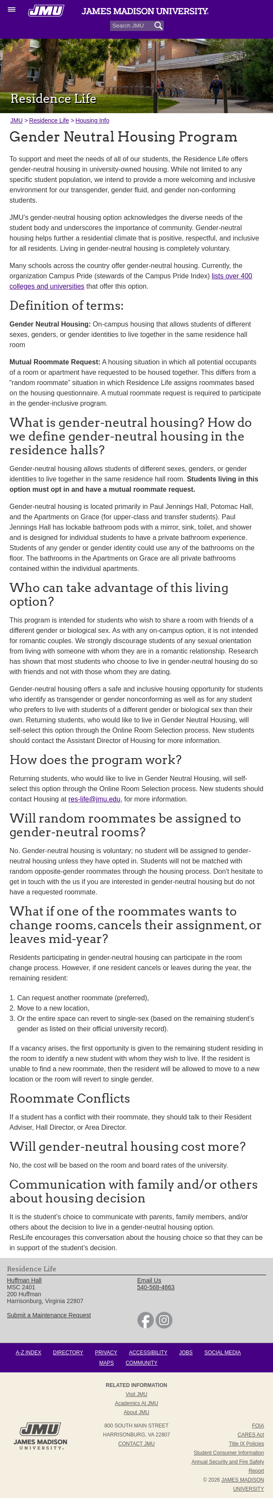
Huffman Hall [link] (24, 1280)
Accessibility (148, 1353)
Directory (68, 1353)
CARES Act (251, 1435)
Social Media (222, 1353)
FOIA (258, 1426)
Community (141, 1363)
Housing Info (93, 120)
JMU (16, 120)
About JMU (136, 1412)
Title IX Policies (246, 1444)
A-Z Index (28, 1353)
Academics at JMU (136, 1403)
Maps (106, 1363)
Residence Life (49, 120)
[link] (145, 1326)
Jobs (186, 1353)
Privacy (106, 1353)
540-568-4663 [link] (156, 1287)
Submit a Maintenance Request (49, 1315)
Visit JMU (136, 1394)
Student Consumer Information (229, 1453)
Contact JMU (136, 1444)
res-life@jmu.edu (94, 799)
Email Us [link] (149, 1280)
